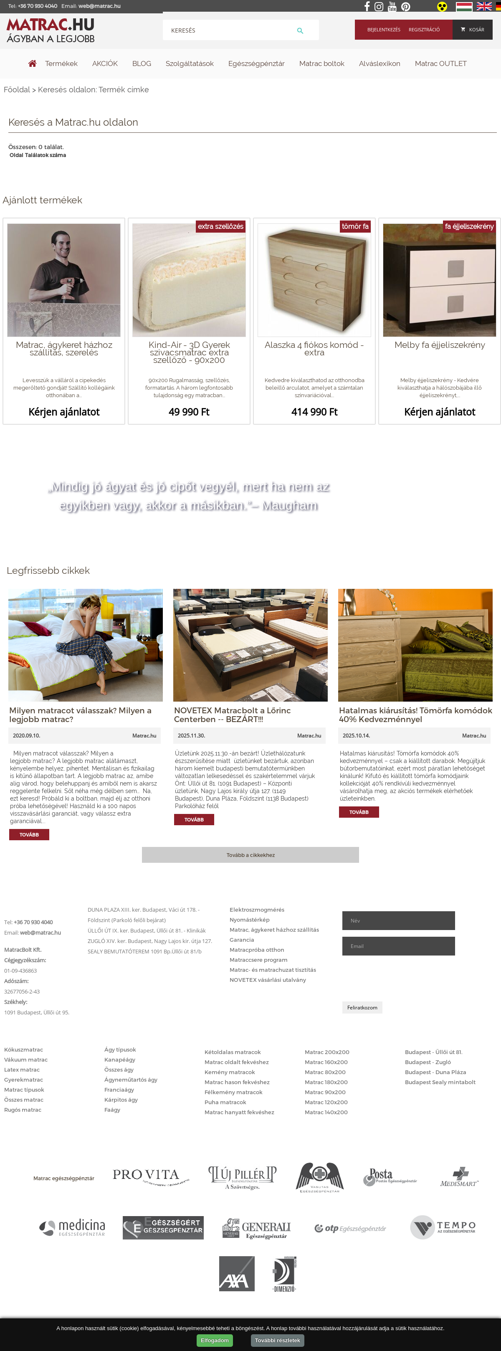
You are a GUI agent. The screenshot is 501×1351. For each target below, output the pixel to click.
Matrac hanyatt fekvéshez (239, 1112)
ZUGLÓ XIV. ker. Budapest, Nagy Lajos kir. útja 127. (150, 941)
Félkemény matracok (234, 1092)
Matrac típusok (24, 1089)
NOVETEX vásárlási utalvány (268, 979)
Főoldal (17, 89)
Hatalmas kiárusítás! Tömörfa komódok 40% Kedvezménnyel (415, 714)
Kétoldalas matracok (233, 1052)
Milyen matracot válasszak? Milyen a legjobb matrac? (80, 714)
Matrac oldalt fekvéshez (237, 1062)
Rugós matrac (22, 1109)
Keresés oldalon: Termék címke (93, 89)
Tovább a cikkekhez (251, 855)
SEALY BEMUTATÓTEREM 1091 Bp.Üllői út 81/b (145, 951)
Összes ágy (119, 1069)
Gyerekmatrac (23, 1079)
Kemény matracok (230, 1072)
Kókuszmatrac (23, 1049)
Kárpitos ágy (121, 1099)
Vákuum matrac (26, 1059)
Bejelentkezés (383, 29)
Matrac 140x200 (326, 1112)
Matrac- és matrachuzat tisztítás (273, 969)
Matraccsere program (259, 959)
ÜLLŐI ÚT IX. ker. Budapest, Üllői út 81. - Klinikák (147, 930)
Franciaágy (119, 1089)
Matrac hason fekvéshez (237, 1082)
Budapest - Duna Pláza (435, 1072)
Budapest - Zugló (428, 1062)
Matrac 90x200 (325, 1092)
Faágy (112, 1109)
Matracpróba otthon (257, 949)
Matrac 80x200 (325, 1072)
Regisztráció (424, 29)
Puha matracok (225, 1102)
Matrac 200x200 (327, 1052)
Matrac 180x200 (326, 1082)
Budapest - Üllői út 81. (434, 1052)
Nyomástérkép (250, 919)
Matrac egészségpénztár (63, 1178)
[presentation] (405, 978)
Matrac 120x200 (326, 1102)
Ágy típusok (120, 1049)
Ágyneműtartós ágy (130, 1079)
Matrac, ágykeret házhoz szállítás (274, 929)
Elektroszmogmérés (257, 909)
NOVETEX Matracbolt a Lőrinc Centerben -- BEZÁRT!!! (232, 714)
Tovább (29, 834)
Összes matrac (23, 1099)
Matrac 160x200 (326, 1062)
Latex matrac (22, 1069)
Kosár (472, 29)
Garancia (242, 939)
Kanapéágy (119, 1059)
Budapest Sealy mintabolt (440, 1082)
